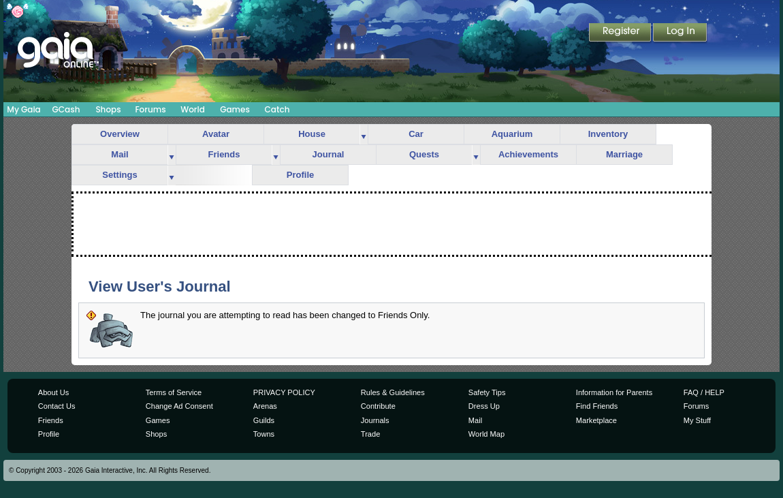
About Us (53, 392)
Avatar (215, 134)
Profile (300, 175)
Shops (108, 109)
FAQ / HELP (704, 392)
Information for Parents (614, 392)
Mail (119, 154)
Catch (277, 109)
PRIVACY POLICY (284, 392)
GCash (66, 109)
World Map (486, 434)
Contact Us (57, 406)
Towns (263, 434)
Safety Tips (487, 392)
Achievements (528, 154)
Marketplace (596, 420)
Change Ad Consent (179, 406)
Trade (370, 434)
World (192, 109)
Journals (375, 420)
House (311, 134)
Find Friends (597, 406)
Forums (150, 109)
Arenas (265, 406)
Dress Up (484, 406)
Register (621, 33)
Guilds (263, 420)
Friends (224, 154)
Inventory (608, 134)
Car (416, 134)
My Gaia (23, 109)
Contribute (378, 406)
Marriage (624, 154)
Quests (424, 154)
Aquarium (512, 134)
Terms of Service (174, 392)
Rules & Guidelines (393, 392)
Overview (120, 134)
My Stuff (697, 420)
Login (680, 33)
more (363, 134)
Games (235, 109)
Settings (119, 175)
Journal (329, 154)
